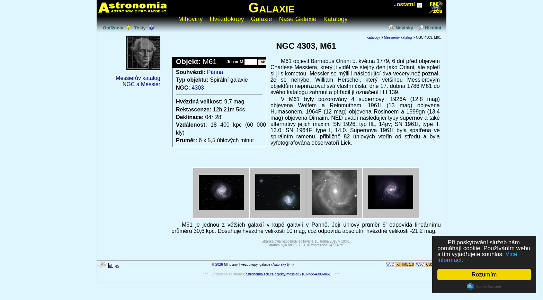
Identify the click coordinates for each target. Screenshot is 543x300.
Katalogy (335, 19)
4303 (198, 88)
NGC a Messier (141, 84)
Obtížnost (113, 27)
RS (117, 267)
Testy (140, 27)
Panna (215, 72)
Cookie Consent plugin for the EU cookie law (484, 286)
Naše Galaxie (298, 19)
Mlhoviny (190, 19)
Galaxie (271, 7)
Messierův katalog (138, 78)
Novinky (404, 27)
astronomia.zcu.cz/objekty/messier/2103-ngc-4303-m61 (288, 274)
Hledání (433, 27)
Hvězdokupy (227, 19)
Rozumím (484, 274)
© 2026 (217, 264)
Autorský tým (283, 264)
